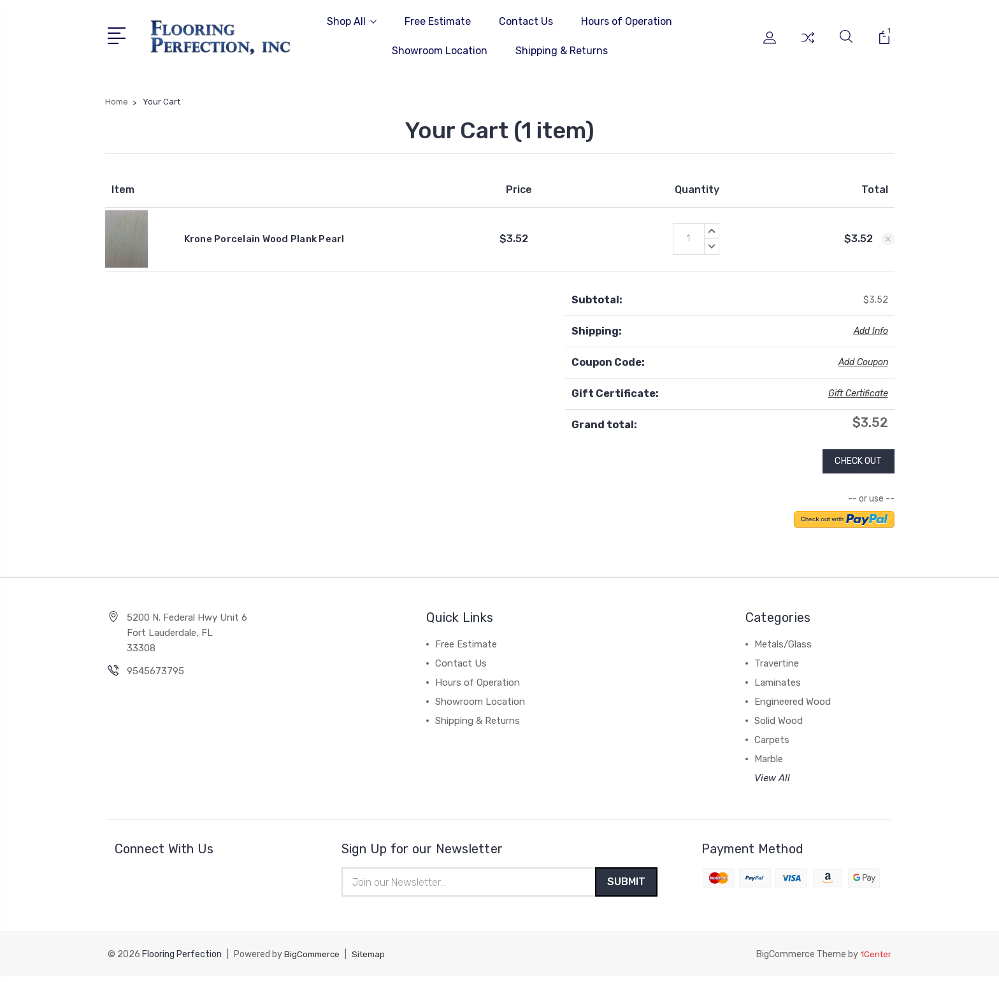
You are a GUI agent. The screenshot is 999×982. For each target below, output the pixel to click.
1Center (875, 960)
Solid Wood (778, 724)
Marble (768, 763)
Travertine (776, 667)
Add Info (871, 331)
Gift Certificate (858, 393)
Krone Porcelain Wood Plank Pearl (264, 239)
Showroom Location (439, 51)
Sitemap (373, 960)
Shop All (352, 21)
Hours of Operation (626, 21)
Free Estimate (438, 21)
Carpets (771, 743)
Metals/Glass (783, 648)
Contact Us (526, 21)
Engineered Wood (792, 705)
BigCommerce (313, 960)
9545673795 (155, 675)
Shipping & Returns (561, 51)
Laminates (777, 686)
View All (772, 782)
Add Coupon (863, 362)
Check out (854, 463)
